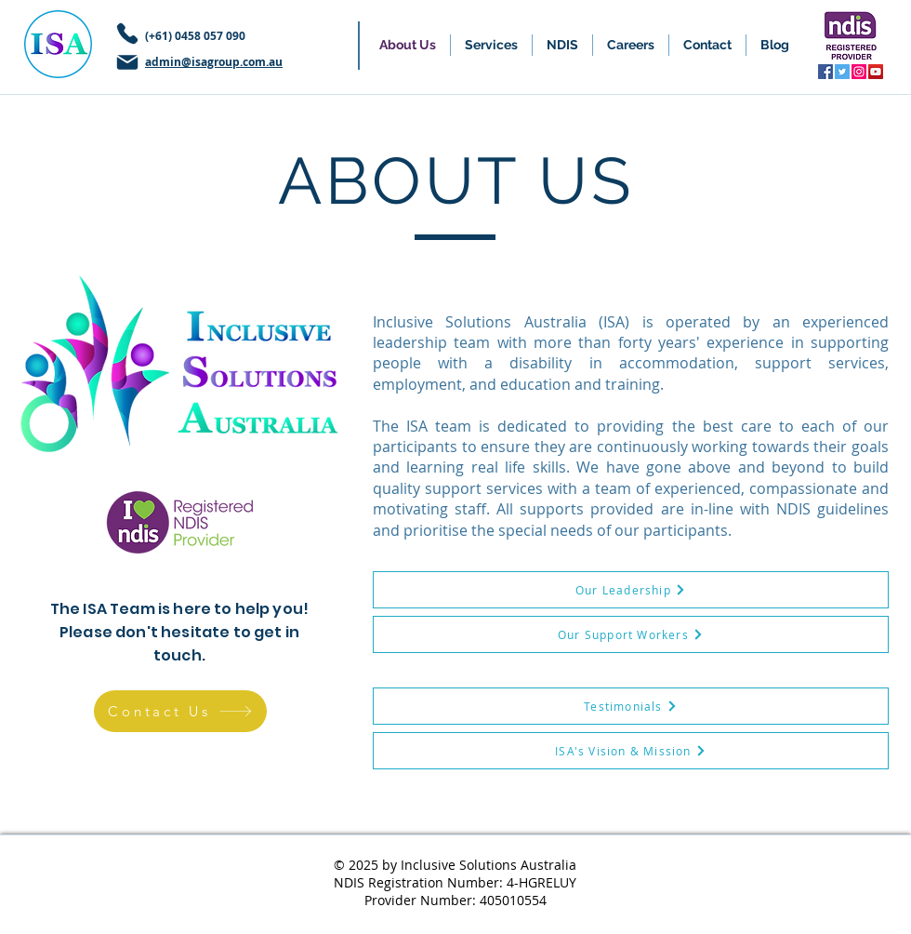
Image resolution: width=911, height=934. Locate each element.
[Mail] (127, 62)
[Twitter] (842, 71)
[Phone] (127, 33)
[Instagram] (859, 71)
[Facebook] (825, 71)
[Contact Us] (180, 711)
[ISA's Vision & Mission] (631, 750)
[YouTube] (875, 71)
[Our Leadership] (631, 589)
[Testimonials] (631, 706)
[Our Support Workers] (631, 634)
